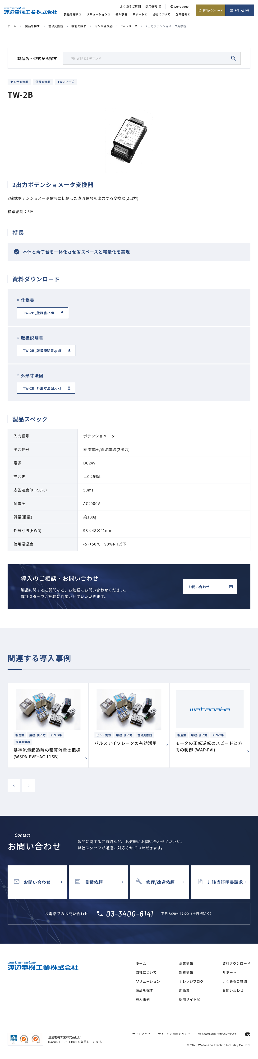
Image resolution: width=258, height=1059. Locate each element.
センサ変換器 (104, 26)
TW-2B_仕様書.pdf (38, 312)
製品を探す (73, 14)
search (233, 58)
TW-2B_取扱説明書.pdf (42, 350)
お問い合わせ (239, 10)
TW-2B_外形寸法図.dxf (42, 388)
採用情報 (153, 6)
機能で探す (78, 26)
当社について (161, 14)
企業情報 (182, 14)
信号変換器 (55, 26)
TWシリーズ (129, 26)
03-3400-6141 (129, 913)
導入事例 (121, 14)
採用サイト (189, 999)
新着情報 (186, 972)
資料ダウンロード (210, 10)
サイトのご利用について (174, 1034)
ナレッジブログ (191, 981)
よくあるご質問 (130, 6)
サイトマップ (141, 1034)
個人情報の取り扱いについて (217, 1034)
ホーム (12, 26)
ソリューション (98, 14)
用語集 (184, 990)
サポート (140, 14)
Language (179, 6)
